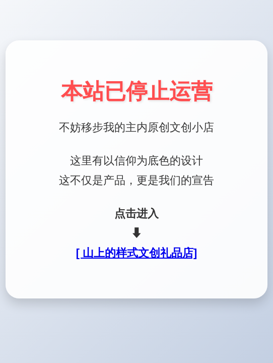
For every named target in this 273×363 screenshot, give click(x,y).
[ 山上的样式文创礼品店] (136, 253)
